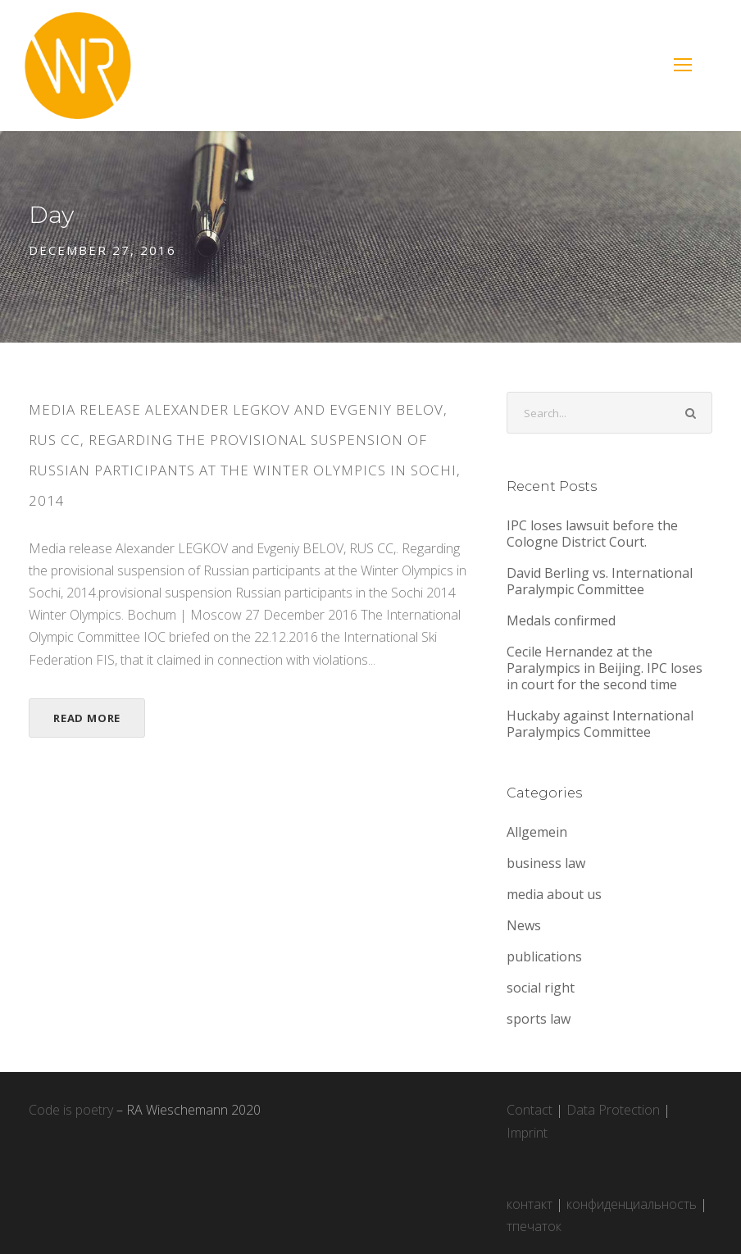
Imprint (527, 1133)
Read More (86, 718)
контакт (529, 1204)
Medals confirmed (561, 620)
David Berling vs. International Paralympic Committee (600, 581)
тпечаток (534, 1226)
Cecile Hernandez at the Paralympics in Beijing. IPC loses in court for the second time (604, 668)
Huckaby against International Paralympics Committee (600, 724)
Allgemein (537, 832)
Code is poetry (71, 1110)
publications (544, 956)
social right (541, 988)
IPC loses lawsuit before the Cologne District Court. (592, 533)
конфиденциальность (631, 1204)
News (524, 925)
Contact (529, 1110)
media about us (554, 894)
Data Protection (613, 1110)
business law (546, 863)
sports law (539, 1019)
